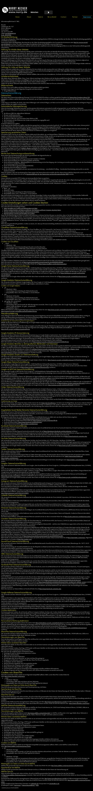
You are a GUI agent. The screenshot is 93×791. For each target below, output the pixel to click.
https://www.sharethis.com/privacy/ (15, 676)
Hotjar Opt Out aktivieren (48, 403)
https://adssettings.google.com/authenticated (14, 352)
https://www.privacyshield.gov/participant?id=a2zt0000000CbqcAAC (43, 536)
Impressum (17, 785)
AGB (37, 785)
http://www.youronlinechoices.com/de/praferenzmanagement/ (45, 584)
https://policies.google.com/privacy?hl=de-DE (72, 383)
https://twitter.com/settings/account (77, 460)
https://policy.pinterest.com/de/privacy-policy (78, 516)
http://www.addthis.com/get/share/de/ (39, 713)
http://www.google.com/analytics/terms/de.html (62, 310)
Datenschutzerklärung (28, 785)
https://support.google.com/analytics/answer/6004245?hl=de (19, 311)
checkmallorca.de (54, 783)
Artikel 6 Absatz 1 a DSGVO (29, 148)
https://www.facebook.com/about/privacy (30, 422)
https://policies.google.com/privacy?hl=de (45, 420)
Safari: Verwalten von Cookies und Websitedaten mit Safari (20, 208)
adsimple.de (34, 783)
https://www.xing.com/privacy (70, 563)
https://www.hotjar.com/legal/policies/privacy (79, 399)
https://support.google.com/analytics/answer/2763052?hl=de (51, 342)
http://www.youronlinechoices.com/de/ (56, 702)
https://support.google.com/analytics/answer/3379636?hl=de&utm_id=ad (69, 360)
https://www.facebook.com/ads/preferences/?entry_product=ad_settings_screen (62, 582)
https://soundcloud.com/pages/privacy (77, 552)
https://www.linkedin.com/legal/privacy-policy (77, 506)
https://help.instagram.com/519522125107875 (36, 419)
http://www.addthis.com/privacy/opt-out (14, 775)
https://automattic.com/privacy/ (76, 537)
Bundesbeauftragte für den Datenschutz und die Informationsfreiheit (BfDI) (47, 174)
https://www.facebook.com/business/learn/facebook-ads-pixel (63, 580)
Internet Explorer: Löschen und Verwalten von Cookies (19, 213)
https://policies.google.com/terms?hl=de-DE (61, 385)
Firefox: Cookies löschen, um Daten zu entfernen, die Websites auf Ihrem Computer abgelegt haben (32, 210)
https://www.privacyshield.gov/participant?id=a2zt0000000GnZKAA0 (43, 262)
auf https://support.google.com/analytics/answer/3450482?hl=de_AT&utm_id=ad (55, 349)
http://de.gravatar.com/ (25, 539)
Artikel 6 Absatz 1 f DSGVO (29, 129)
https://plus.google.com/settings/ (11, 475)
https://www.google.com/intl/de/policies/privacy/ (73, 276)
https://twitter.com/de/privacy (29, 424)
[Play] (48, 12)
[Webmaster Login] (7, 17)
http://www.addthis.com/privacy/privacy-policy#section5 (67, 765)
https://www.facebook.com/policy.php (76, 436)
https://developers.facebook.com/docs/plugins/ (57, 431)
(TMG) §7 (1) (4, 53)
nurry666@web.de (10, 33)
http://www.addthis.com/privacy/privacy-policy (18, 746)
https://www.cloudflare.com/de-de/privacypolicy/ (53, 264)
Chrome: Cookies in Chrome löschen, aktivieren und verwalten (21, 212)
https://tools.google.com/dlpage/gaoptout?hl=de (15, 329)
